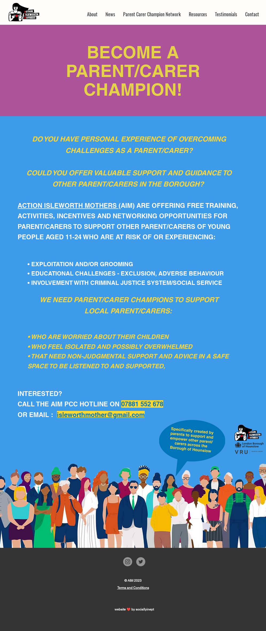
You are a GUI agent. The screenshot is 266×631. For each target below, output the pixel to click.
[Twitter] (140, 561)
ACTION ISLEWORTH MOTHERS (68, 205)
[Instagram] (127, 561)
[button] (152, 14)
